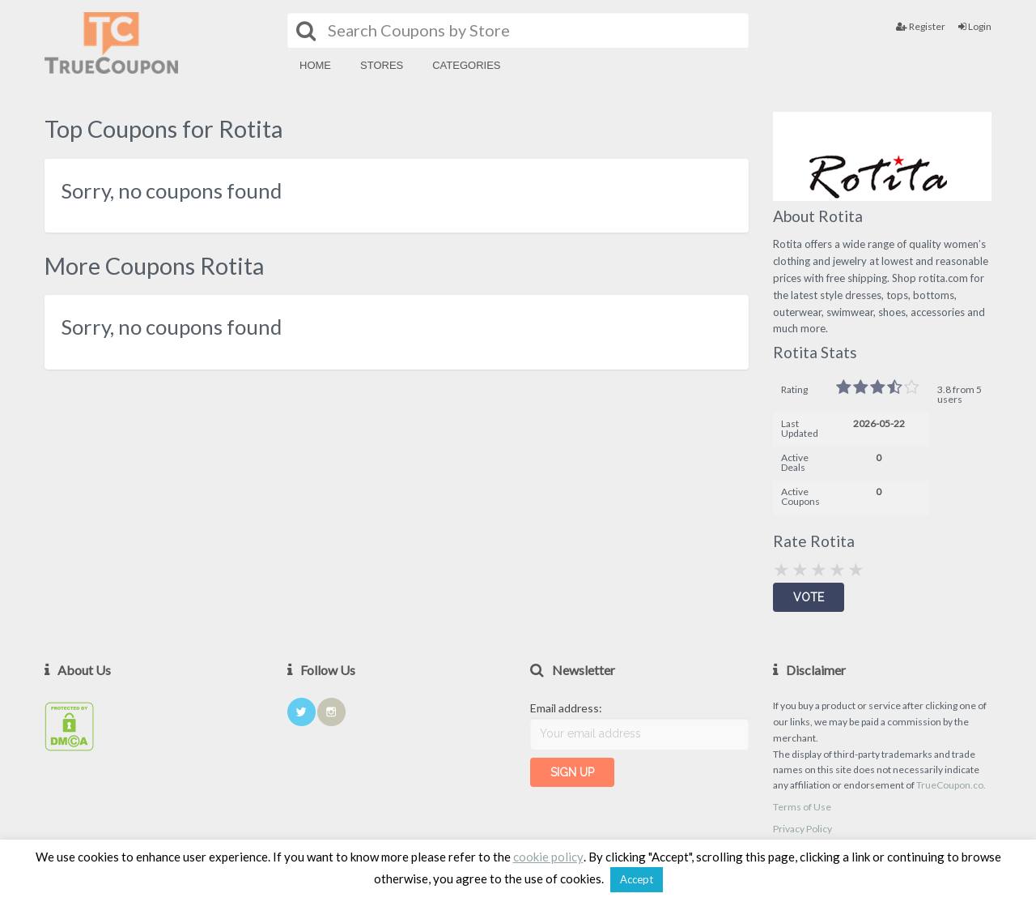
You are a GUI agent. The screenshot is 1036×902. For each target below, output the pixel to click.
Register (920, 26)
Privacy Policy (802, 829)
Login (974, 26)
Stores (381, 65)
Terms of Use (802, 807)
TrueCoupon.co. (951, 785)
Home (315, 65)
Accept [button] (636, 879)
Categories (466, 65)
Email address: (566, 708)
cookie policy (548, 856)
